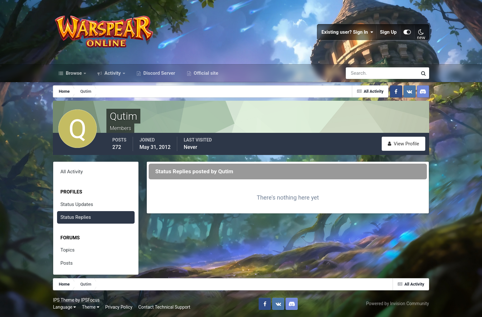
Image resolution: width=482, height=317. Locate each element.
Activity (112, 73)
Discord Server (158, 73)
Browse (73, 73)
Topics (67, 250)
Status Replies (75, 217)
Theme (90, 307)
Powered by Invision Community (397, 303)
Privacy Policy (118, 307)
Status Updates (76, 204)
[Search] (359, 73)
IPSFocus (90, 300)
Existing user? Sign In (347, 32)
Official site (205, 73)
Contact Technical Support (164, 307)
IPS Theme (63, 300)
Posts (66, 263)
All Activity (71, 172)
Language (64, 307)
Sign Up (388, 32)
